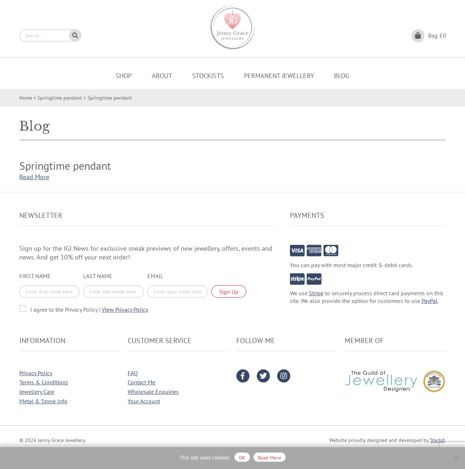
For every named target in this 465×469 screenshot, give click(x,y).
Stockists (208, 76)
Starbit (437, 440)
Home (25, 98)
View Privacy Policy (125, 309)
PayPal (430, 300)
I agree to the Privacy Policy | (89, 309)
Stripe (316, 293)
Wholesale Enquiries (153, 391)
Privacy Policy (35, 373)
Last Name (97, 276)
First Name (35, 276)
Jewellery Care (36, 391)
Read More (34, 177)
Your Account (144, 401)
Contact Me (141, 382)
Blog (341, 76)
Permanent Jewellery (279, 76)
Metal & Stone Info (43, 401)
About (162, 76)
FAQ (133, 373)
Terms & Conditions (43, 382)
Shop (124, 76)
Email (155, 276)
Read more (269, 457)
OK (242, 457)
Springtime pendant (60, 98)
